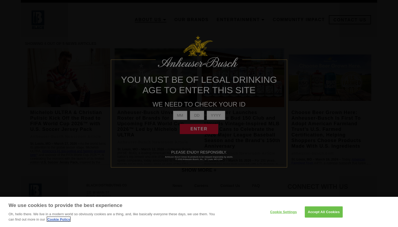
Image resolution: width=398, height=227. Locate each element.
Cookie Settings (283, 216)
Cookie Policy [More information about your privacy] (58, 223)
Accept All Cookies (324, 216)
